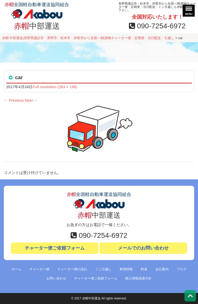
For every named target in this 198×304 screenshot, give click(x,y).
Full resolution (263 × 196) (54, 87)
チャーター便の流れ (72, 269)
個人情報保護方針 (138, 278)
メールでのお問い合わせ (143, 248)
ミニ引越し (103, 269)
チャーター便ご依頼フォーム (55, 248)
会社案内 (162, 269)
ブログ (181, 269)
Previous (14, 100)
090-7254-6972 (157, 26)
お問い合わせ (56, 278)
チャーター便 (39, 269)
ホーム (16, 269)
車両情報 (126, 269)
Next (31, 100)
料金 (144, 269)
